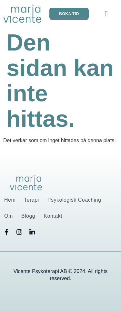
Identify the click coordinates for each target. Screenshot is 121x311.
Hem (9, 200)
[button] (106, 13)
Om (8, 216)
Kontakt (53, 216)
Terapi (31, 200)
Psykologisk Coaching (74, 200)
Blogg (28, 216)
